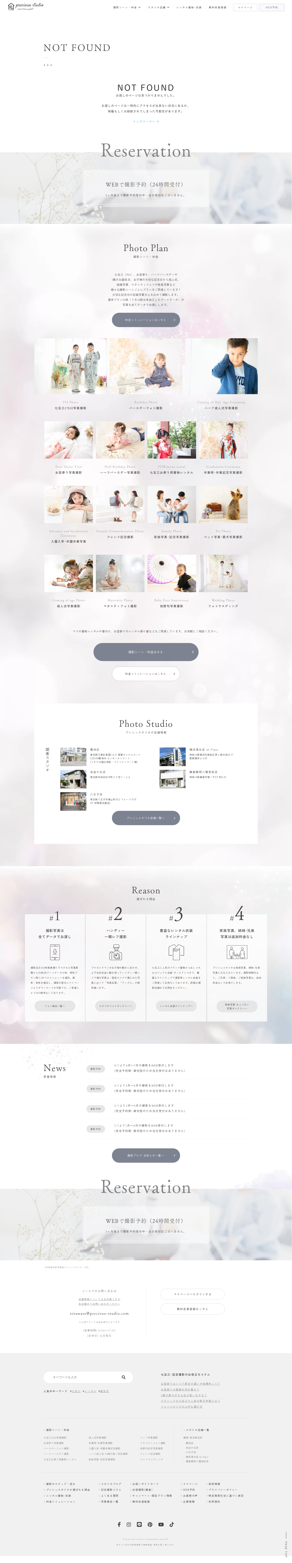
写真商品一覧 (110, 1512)
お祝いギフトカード (146, 1495)
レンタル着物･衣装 (192, 7)
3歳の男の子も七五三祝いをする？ (184, 1406)
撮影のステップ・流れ (61, 1495)
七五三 (76, 1402)
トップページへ (144, 122)
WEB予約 (189, 1501)
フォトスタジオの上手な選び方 (182, 1418)
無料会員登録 (220, 7)
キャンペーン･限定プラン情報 (153, 1507)
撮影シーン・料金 (131, 7)
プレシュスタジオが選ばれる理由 (68, 1501)
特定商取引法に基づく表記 (226, 1507)
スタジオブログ (111, 1495)
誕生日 (104, 1402)
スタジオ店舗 (161, 7)
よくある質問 (110, 1507)
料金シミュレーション (61, 1512)
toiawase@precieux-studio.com (99, 1325)
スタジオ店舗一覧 (198, 1441)
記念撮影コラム (111, 1501)
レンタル (90, 1402)
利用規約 (214, 1512)
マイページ (190, 1495)
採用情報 (214, 1495)
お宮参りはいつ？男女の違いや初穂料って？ (190, 1395)
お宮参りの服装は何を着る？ (180, 1401)
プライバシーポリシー (223, 1501)
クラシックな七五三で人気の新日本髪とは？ (190, 1412)
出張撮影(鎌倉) (143, 1501)
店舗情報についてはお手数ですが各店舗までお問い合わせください (99, 1313)
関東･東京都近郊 (193, 1449)
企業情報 (189, 1512)
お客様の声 (190, 1507)
